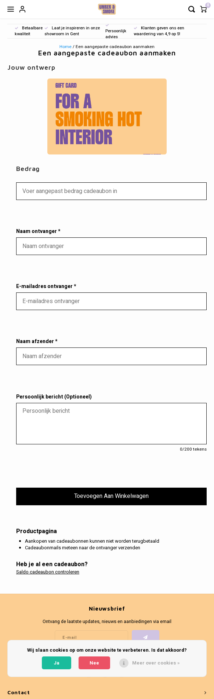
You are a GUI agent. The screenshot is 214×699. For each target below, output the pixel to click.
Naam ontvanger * (38, 231)
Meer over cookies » (156, 662)
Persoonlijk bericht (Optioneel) (54, 397)
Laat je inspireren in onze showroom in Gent (72, 31)
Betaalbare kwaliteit (29, 31)
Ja (56, 662)
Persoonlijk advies (115, 31)
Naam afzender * (36, 341)
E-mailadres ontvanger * (46, 286)
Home (65, 47)
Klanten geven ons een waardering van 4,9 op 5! (159, 31)
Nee (94, 662)
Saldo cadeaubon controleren (47, 571)
